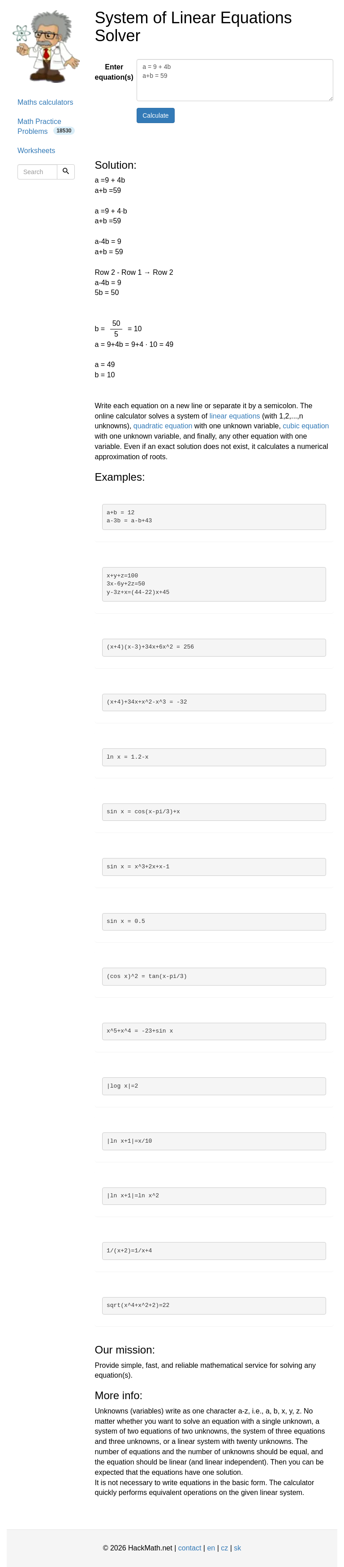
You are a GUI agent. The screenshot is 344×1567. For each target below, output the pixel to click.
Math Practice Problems (46, 127)
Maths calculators (45, 102)
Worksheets (36, 150)
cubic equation (306, 426)
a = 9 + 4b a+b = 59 (235, 80)
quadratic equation (163, 426)
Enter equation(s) (112, 72)
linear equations (235, 416)
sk (237, 1548)
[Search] (66, 171)
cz (224, 1548)
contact (190, 1548)
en (211, 1548)
